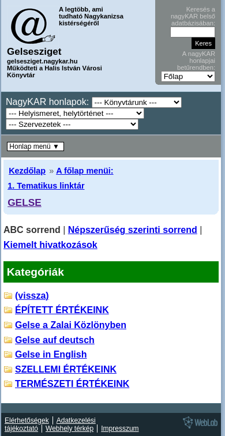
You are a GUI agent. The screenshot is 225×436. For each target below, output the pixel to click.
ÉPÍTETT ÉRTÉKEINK (62, 310)
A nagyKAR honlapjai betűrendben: (196, 60)
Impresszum (119, 428)
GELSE (24, 202)
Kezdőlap (27, 170)
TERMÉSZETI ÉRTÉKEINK (72, 384)
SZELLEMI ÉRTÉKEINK (66, 369)
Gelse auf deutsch (55, 340)
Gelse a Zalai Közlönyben (70, 325)
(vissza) (32, 295)
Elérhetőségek (27, 420)
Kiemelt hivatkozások (50, 245)
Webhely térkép (69, 428)
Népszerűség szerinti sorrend (132, 230)
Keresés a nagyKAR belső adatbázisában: (193, 16)
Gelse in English (51, 354)
